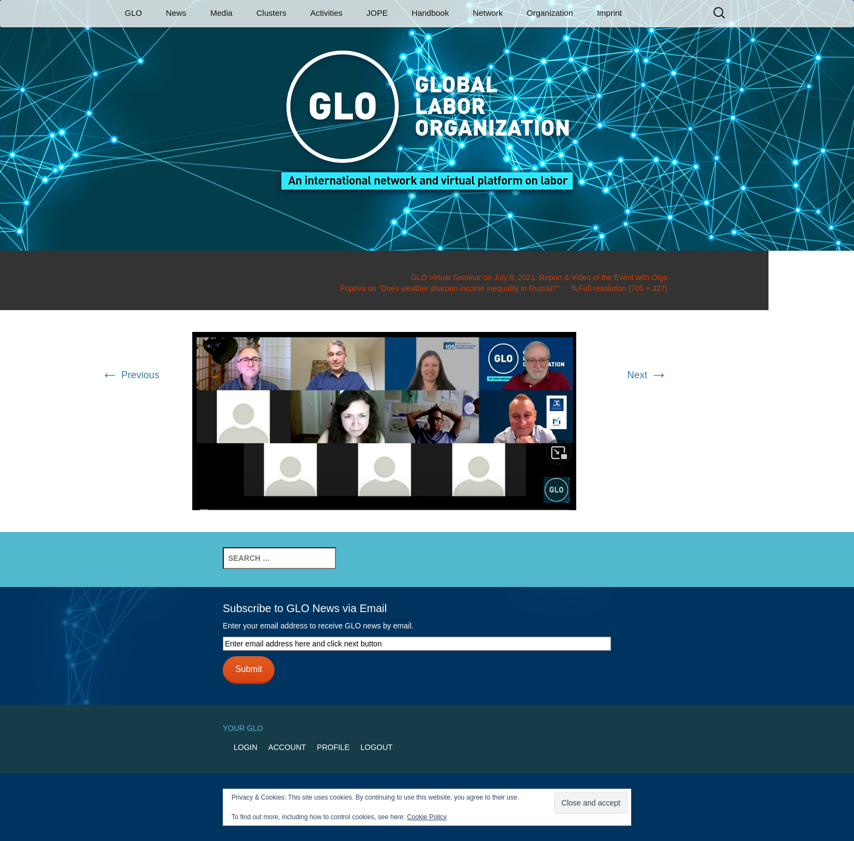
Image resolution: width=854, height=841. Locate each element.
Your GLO (243, 728)
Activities (326, 12)
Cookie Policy (427, 817)
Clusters (271, 12)
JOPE (377, 12)
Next (647, 375)
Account (287, 747)
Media (221, 12)
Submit (248, 669)
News (176, 12)
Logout (377, 747)
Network (488, 12)
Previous (130, 375)
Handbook (430, 12)
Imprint (609, 12)
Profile (333, 747)
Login (246, 747)
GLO (133, 12)
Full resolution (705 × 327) (623, 288)
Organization (550, 12)
